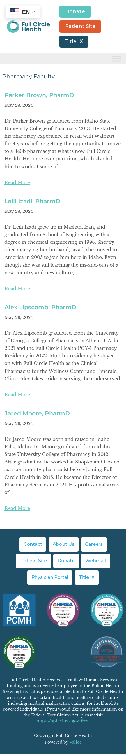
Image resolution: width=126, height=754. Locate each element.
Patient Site (80, 26)
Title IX (74, 41)
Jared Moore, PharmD (37, 413)
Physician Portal (49, 577)
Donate (75, 11)
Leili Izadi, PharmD (32, 201)
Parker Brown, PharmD (39, 95)
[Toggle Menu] (116, 59)
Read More (17, 182)
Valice (75, 742)
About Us (63, 544)
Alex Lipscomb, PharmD (40, 307)
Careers (94, 544)
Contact (33, 544)
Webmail (95, 560)
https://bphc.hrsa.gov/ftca (62, 720)
